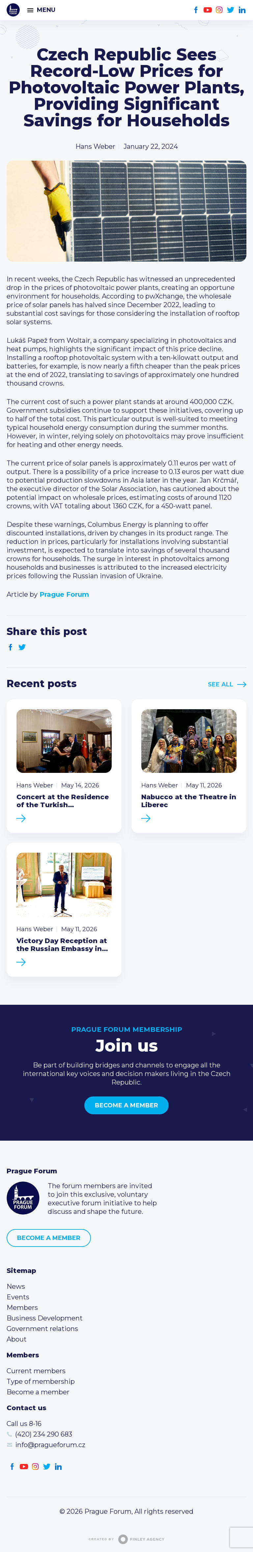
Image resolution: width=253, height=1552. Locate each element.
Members (22, 1308)
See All (220, 684)
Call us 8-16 (24, 1424)
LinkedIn (242, 10)
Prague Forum (13, 9)
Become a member (126, 1105)
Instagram (219, 10)
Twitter (231, 10)
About (17, 1339)
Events (18, 1297)
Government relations (42, 1329)
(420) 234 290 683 (43, 1434)
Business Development (45, 1318)
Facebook (196, 10)
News (16, 1286)
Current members (36, 1371)
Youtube (208, 10)
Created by (126, 1539)
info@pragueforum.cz (50, 1445)
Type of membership (41, 1381)
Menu (46, 10)
